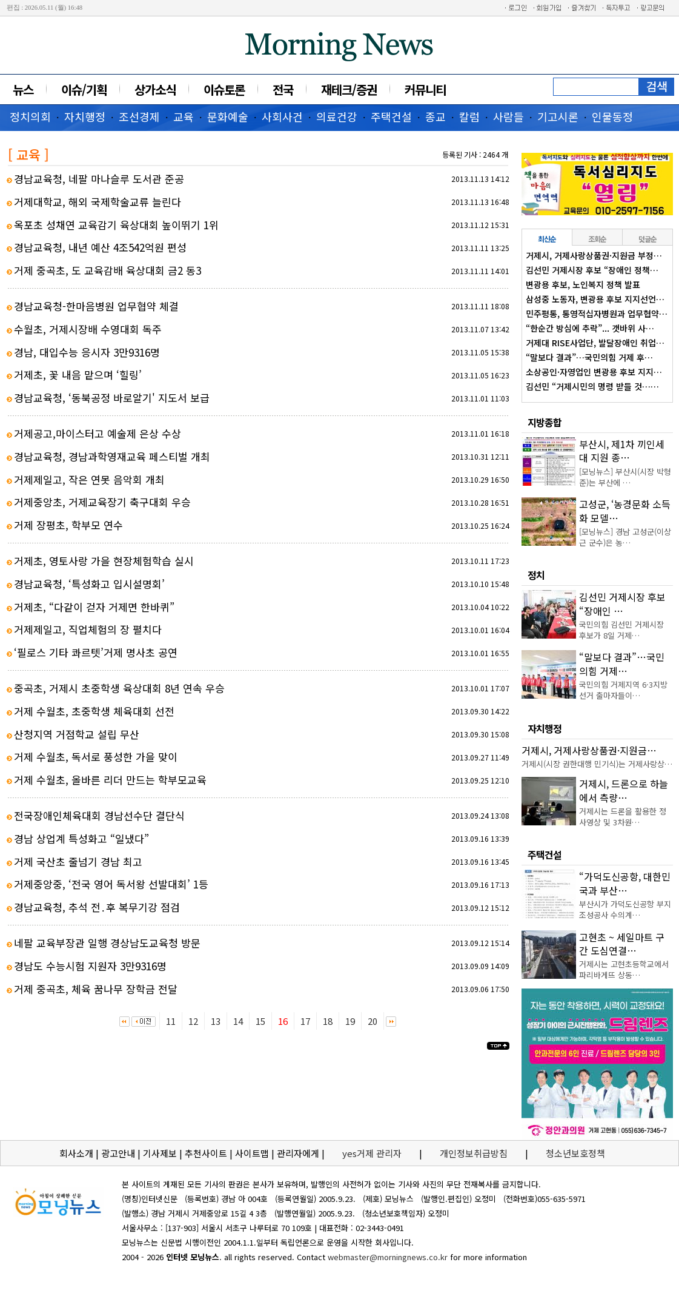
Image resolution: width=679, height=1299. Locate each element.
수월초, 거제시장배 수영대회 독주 (88, 329)
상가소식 (155, 89)
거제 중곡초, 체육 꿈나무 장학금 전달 (95, 988)
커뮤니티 (425, 89)
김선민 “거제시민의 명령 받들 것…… (592, 386)
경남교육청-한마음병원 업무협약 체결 (96, 306)
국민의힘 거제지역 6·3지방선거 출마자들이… (623, 690)
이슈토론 (224, 89)
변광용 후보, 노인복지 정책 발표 (583, 284)
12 (193, 1021)
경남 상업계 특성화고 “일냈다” (81, 838)
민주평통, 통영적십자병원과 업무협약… (596, 313)
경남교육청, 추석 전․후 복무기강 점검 (97, 907)
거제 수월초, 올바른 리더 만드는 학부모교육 (110, 779)
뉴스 (23, 89)
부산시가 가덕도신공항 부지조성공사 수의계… (625, 909)
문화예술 (227, 116)
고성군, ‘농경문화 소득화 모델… (625, 511)
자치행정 (84, 116)
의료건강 (336, 116)
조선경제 (139, 116)
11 (171, 1021)
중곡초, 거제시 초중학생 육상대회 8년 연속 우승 (119, 688)
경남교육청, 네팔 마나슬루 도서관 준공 (99, 178)
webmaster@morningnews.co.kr (388, 1257)
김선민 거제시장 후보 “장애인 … (622, 603)
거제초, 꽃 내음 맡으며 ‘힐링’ (78, 374)
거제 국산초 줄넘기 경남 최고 (78, 861)
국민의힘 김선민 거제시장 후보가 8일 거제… (621, 630)
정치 (536, 575)
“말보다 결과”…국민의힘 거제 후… (589, 357)
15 (260, 1021)
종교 (435, 116)
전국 (283, 89)
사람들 (508, 116)
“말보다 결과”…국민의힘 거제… (621, 663)
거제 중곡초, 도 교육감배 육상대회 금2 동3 (107, 270)
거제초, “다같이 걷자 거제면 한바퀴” (94, 606)
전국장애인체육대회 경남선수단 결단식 (99, 815)
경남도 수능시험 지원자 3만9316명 (90, 965)
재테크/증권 (349, 89)
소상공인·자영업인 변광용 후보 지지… (594, 372)
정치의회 (30, 116)
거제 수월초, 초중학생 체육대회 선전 (94, 711)
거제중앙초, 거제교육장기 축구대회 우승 (102, 501)
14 (238, 1021)
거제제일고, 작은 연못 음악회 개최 (89, 479)
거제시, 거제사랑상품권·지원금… (589, 750)
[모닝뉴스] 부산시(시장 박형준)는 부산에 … (625, 477)
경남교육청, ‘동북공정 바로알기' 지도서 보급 (112, 397)
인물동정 (612, 116)
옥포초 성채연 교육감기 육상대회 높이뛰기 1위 (116, 224)
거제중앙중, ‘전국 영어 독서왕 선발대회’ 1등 (111, 883)
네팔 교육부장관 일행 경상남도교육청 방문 (107, 942)
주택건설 (391, 116)
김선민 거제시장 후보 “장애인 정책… (592, 270)
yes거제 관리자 (373, 1153)
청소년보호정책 (575, 1153)
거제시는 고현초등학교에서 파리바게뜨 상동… (624, 969)
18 (328, 1021)
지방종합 (544, 422)
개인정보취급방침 (474, 1153)
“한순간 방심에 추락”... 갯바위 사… (590, 328)
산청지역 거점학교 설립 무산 (76, 734)
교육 (183, 116)
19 (350, 1021)
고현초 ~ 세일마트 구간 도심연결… (621, 944)
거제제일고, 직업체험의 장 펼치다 (88, 629)
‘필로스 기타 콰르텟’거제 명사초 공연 (95, 652)
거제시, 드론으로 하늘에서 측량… (623, 790)
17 (305, 1021)
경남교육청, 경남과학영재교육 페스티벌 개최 (112, 456)
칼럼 (469, 116)
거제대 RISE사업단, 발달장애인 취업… (595, 343)
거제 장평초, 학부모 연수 (68, 524)
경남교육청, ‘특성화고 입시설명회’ (89, 583)
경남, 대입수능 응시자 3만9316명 (87, 352)
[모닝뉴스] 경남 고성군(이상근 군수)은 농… (625, 537)
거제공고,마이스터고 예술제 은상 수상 (97, 433)
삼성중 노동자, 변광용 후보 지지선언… (595, 299)
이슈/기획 (84, 89)
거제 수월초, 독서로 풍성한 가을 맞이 (95, 756)
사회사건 (282, 116)
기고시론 (557, 116)
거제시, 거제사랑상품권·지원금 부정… (594, 255)
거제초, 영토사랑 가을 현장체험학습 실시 (104, 560)
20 (372, 1021)
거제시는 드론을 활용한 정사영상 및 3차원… (622, 816)
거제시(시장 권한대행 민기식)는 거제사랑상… (597, 764)
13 (215, 1021)
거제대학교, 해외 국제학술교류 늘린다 (97, 201)
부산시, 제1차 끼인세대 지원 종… (621, 451)
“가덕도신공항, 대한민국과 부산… (625, 883)
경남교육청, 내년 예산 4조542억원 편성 (100, 247)
